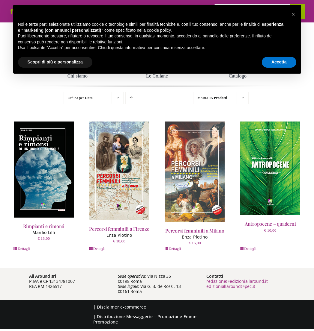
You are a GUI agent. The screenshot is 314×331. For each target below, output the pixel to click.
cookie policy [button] (159, 30)
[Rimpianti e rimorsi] (44, 170)
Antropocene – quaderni (270, 224)
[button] (293, 14)
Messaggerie (139, 316)
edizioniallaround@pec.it (230, 286)
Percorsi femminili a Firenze (119, 229)
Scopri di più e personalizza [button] (55, 62)
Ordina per (80, 98)
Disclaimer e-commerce (121, 307)
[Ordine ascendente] (131, 98)
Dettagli (24, 249)
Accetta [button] (279, 62)
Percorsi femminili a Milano (194, 230)
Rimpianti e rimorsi (43, 226)
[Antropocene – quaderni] (270, 168)
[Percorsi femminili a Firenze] (119, 171)
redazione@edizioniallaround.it (237, 281)
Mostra (212, 98)
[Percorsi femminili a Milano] (195, 172)
